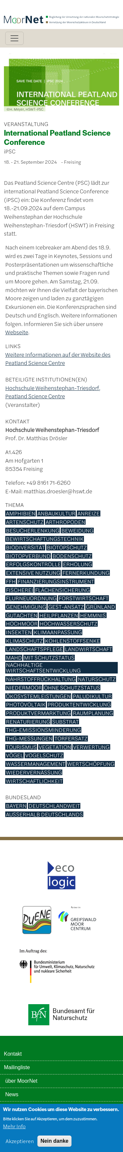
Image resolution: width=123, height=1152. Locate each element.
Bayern (16, 806)
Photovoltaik (26, 705)
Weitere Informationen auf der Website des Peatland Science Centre (58, 358)
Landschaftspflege (34, 649)
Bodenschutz (72, 556)
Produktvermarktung (38, 713)
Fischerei (19, 590)
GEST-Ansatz (66, 607)
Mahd (14, 658)
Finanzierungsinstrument (56, 581)
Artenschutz (25, 522)
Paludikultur (92, 696)
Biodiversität (25, 547)
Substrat (65, 722)
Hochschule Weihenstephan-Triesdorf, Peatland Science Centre (52, 392)
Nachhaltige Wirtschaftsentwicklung (43, 668)
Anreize (88, 513)
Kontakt (13, 1054)
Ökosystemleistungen (38, 696)
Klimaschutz (24, 641)
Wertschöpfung (90, 764)
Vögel (14, 755)
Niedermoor (24, 688)
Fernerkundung (86, 573)
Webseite (16, 332)
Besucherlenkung (32, 531)
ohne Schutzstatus (72, 688)
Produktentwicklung (79, 705)
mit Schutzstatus (49, 658)
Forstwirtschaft (84, 598)
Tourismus (21, 747)
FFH (11, 581)
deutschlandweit (54, 806)
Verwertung (91, 747)
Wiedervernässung (34, 772)
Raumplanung (93, 713)
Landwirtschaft (88, 649)
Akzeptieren (20, 1143)
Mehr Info (14, 1129)
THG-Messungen (29, 738)
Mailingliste (17, 1067)
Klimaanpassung (58, 632)
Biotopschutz (67, 547)
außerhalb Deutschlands (44, 814)
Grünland (100, 607)
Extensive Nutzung (33, 573)
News (11, 1094)
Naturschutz (97, 679)
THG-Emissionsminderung (43, 730)
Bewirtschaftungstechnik (45, 539)
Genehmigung (26, 607)
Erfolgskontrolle (33, 564)
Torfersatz (71, 738)
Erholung (77, 564)
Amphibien (20, 513)
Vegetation (55, 747)
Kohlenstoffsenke (72, 641)
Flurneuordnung (31, 598)
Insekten (19, 632)
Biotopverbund (28, 556)
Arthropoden (65, 522)
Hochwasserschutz (68, 624)
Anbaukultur (56, 513)
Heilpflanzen (58, 615)
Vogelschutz (44, 755)
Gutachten (21, 615)
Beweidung (77, 531)
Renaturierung (28, 722)
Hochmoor (22, 624)
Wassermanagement (35, 764)
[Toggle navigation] (14, 38)
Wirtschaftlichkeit (34, 781)
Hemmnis (93, 615)
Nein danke (54, 1143)
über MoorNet (21, 1081)
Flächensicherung (62, 590)
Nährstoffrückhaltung (41, 679)
